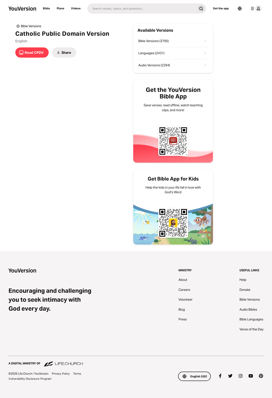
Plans (60, 8)
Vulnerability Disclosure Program (29, 378)
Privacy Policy (61, 373)
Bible (46, 8)
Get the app (221, 8)
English (21, 41)
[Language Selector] (239, 8)
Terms (77, 373)
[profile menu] (255, 8)
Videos (76, 8)
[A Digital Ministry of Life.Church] (136, 361)
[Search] (141, 8)
